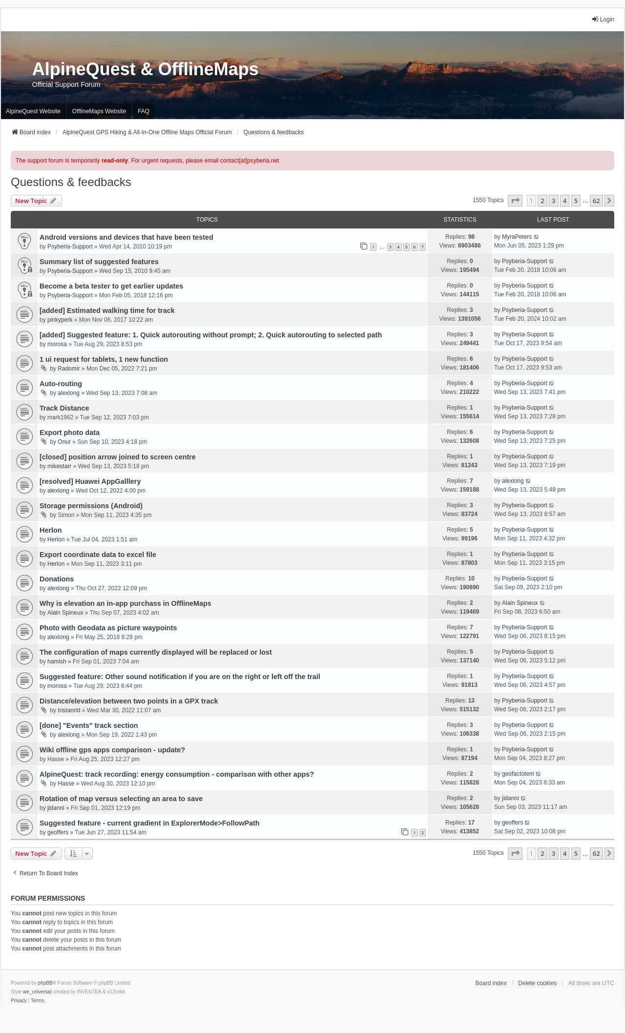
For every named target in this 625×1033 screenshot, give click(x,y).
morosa (57, 344)
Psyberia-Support (70, 246)
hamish (56, 661)
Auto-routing (61, 384)
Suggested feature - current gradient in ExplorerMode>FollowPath (150, 823)
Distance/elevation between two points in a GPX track (129, 701)
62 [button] (596, 200)
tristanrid (69, 710)
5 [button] (576, 200)
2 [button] (542, 200)
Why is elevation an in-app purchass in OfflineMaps (125, 603)
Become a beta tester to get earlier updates (111, 286)
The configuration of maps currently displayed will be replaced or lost (156, 652)
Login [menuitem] (602, 19)
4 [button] (564, 200)
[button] (515, 201)
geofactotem (518, 773)
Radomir (69, 368)
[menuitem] (19, 1000)
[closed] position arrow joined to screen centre (118, 457)
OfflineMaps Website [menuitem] (99, 111)
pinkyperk (59, 319)
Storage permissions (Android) (91, 506)
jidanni (55, 808)
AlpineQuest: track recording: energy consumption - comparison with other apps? (177, 774)
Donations (57, 579)
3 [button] (553, 200)
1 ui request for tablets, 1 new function (104, 359)
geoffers (57, 832)
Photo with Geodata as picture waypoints (108, 628)
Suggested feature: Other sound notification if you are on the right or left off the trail (180, 677)
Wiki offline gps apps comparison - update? (112, 750)
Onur (64, 441)
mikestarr (59, 466)
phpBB (45, 983)
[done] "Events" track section (89, 725)
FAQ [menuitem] (143, 111)
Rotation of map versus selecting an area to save (121, 799)
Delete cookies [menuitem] (537, 983)
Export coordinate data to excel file (98, 554)
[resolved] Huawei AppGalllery (90, 481)
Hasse (66, 783)
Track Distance (64, 408)
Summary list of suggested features (99, 262)
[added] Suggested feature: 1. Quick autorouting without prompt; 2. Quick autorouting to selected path (211, 335)
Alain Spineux (65, 612)
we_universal (37, 991)
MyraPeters (517, 236)
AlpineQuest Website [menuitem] (33, 111)
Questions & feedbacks (71, 181)
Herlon (51, 530)
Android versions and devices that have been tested (126, 237)
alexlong (69, 393)
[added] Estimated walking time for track (107, 310)
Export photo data (70, 432)
